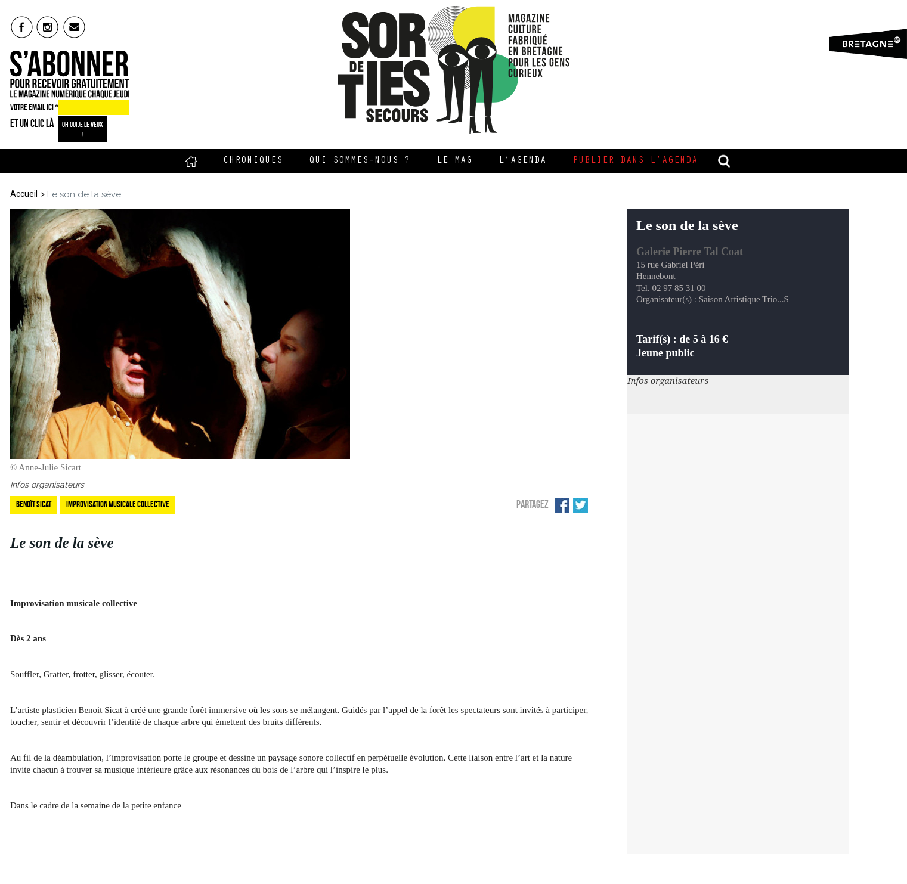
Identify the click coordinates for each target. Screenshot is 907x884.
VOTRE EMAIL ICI (34, 107)
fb (21, 27)
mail (74, 27)
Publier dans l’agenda (635, 161)
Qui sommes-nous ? (359, 161)
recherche (724, 161)
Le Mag (454, 161)
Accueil (191, 161)
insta (48, 27)
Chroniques (253, 161)
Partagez (532, 504)
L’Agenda (522, 161)
